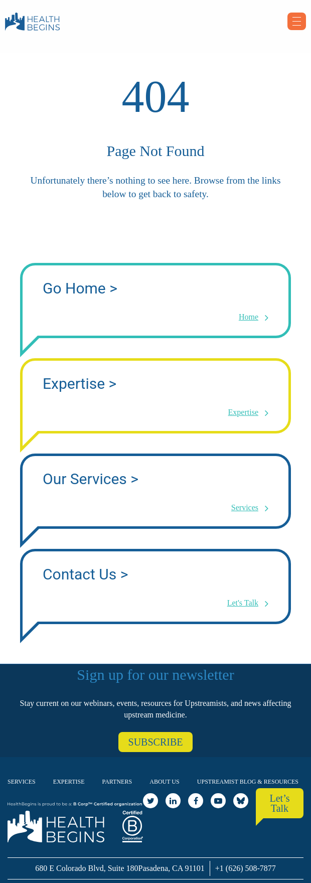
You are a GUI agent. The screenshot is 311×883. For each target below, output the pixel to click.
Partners (117, 781)
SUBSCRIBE (155, 742)
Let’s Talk (280, 803)
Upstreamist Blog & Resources (247, 781)
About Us (164, 781)
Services (22, 781)
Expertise (69, 781)
